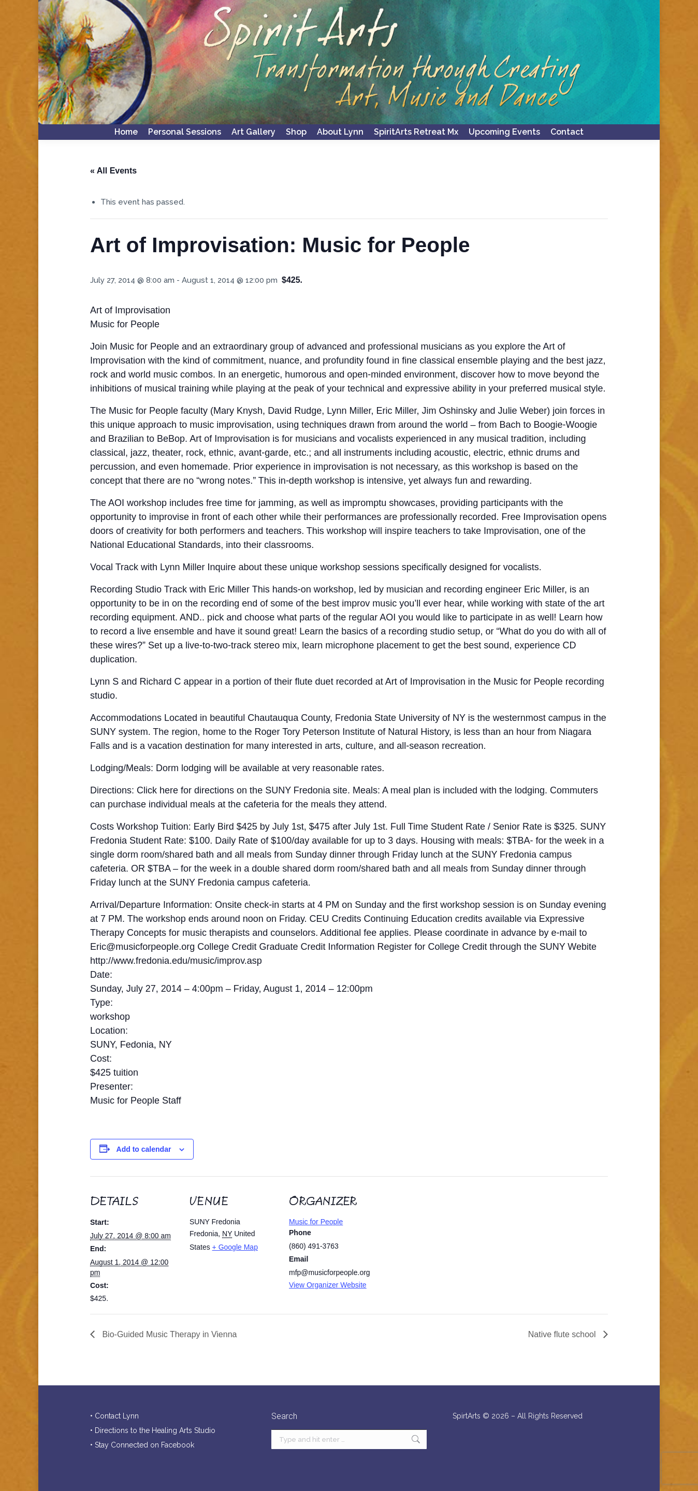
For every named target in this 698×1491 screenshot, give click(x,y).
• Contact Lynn (114, 1416)
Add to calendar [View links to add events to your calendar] (144, 1149)
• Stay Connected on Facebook (142, 1445)
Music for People (316, 1222)
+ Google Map (235, 1247)
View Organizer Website (328, 1285)
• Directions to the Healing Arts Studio (152, 1430)
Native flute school (563, 1334)
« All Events (113, 170)
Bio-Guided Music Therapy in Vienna (168, 1334)
